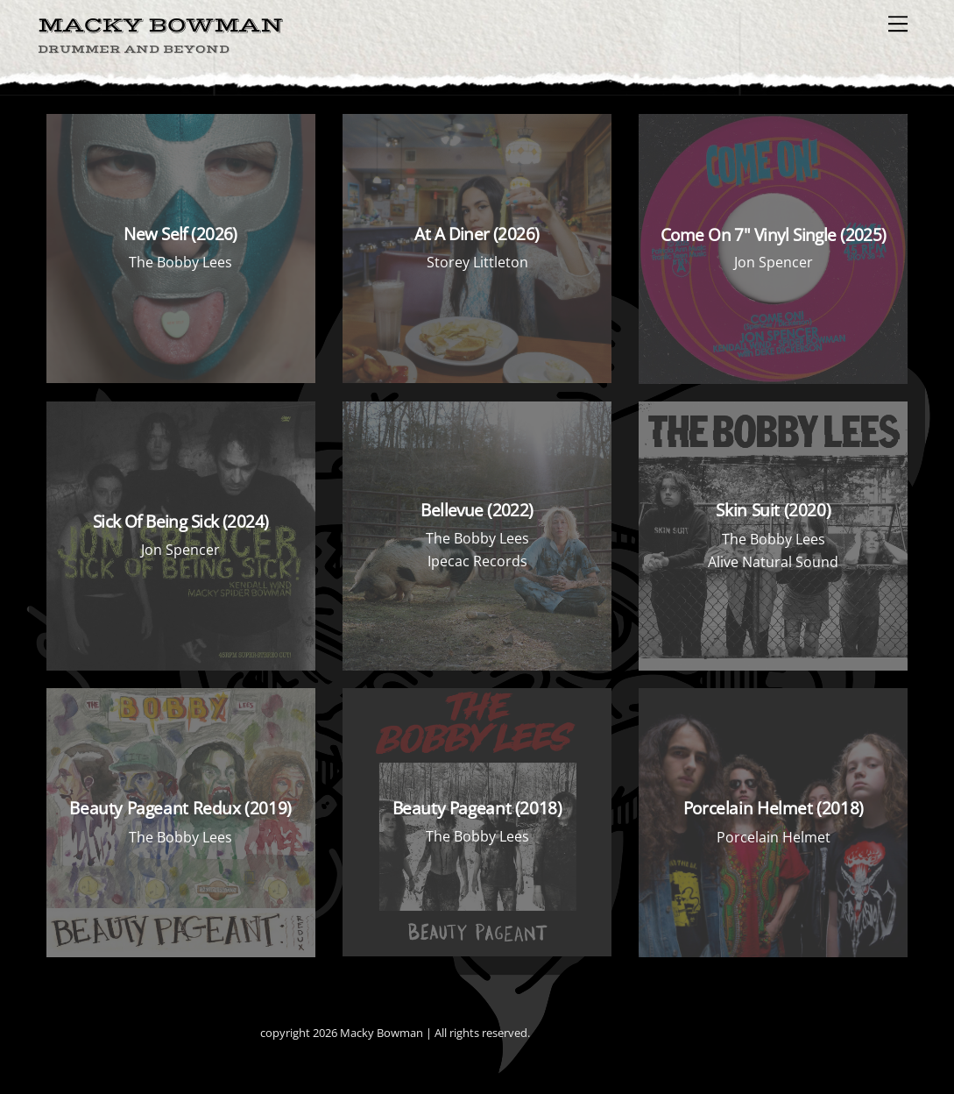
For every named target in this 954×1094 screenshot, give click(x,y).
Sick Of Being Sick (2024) (181, 521)
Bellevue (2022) (476, 510)
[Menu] (897, 23)
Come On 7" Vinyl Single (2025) (774, 234)
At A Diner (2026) (476, 233)
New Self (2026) (180, 233)
